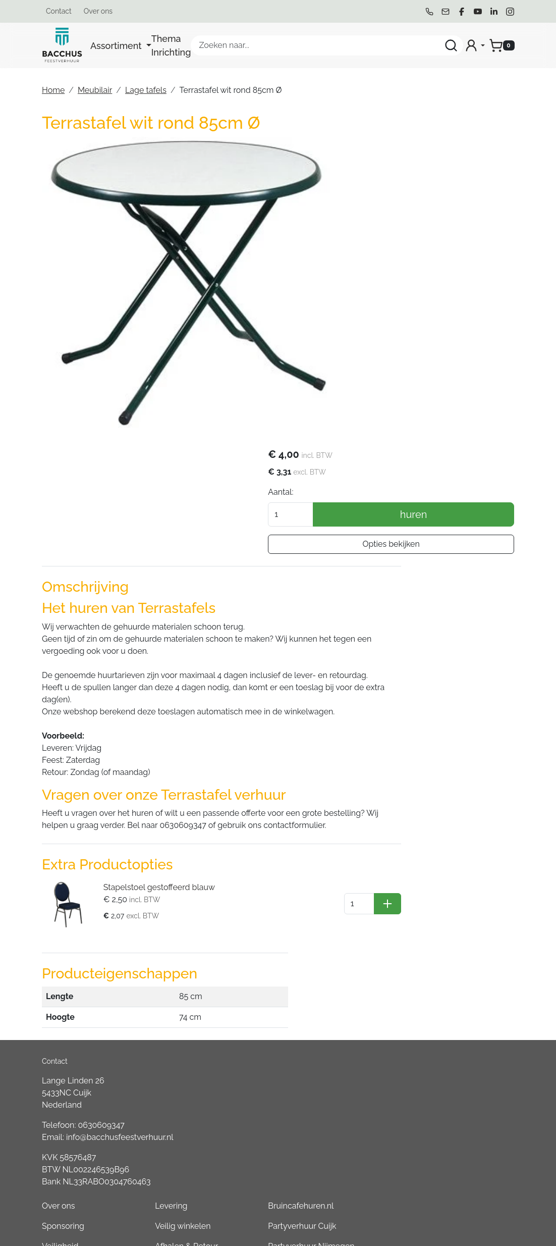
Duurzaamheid (271, 941)
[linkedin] (494, 12)
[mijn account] (474, 45)
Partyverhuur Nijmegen (453, 889)
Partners (259, 961)
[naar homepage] (62, 45)
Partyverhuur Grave (445, 1192)
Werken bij (346, 990)
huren (462, 216)
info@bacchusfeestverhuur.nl (120, 919)
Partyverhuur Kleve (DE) (453, 1111)
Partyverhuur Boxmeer (451, 1070)
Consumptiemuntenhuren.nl (462, 1171)
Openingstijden (355, 969)
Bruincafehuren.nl (442, 848)
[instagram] (510, 12)
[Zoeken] (451, 45)
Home (53, 90)
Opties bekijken (439, 245)
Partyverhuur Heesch (449, 990)
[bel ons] (429, 12)
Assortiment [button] (117, 45)
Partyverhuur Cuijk (444, 868)
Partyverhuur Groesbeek (455, 1030)
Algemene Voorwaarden (269, 915)
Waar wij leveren (357, 909)
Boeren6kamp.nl (440, 1151)
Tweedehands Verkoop (353, 1016)
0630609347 (101, 907)
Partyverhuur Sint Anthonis (459, 1050)
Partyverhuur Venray (447, 1010)
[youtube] (478, 12)
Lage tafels (145, 90)
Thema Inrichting (171, 45)
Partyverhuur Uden (445, 969)
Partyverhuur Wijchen (450, 929)
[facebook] (462, 12)
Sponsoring (265, 868)
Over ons (98, 11)
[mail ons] (445, 12)
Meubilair (95, 90)
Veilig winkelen (354, 868)
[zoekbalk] (327, 45)
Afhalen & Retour (358, 889)
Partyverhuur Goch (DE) (453, 1131)
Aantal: (377, 193)
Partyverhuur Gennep (449, 909)
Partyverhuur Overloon (452, 1091)
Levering (343, 848)
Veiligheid (262, 889)
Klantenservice (354, 929)
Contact (59, 11)
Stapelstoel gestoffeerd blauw (151, 771)
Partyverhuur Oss (442, 949)
